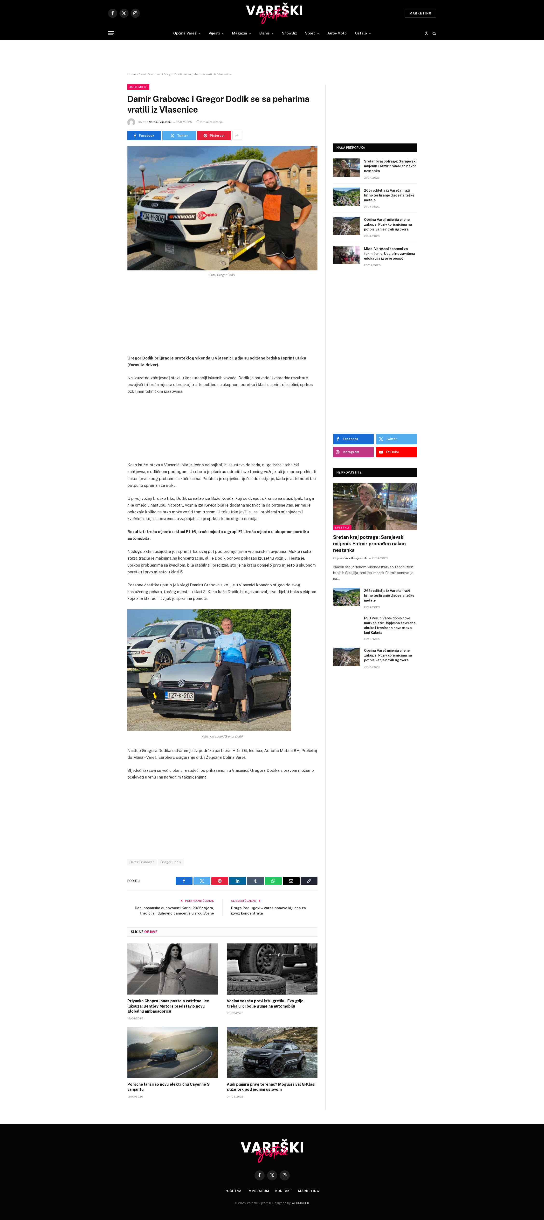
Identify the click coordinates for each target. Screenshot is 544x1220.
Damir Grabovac (142, 862)
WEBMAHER (300, 1203)
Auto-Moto (337, 33)
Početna (233, 1191)
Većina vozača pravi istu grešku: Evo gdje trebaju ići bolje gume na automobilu (265, 1004)
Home (131, 74)
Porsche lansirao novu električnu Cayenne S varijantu (168, 1087)
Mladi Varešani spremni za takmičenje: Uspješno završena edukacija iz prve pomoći (389, 253)
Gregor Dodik (170, 862)
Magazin (239, 33)
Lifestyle (342, 527)
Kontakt (283, 1191)
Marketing (420, 13)
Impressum (258, 1191)
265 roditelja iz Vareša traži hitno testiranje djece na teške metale (389, 195)
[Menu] (111, 33)
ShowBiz (289, 33)
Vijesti (214, 33)
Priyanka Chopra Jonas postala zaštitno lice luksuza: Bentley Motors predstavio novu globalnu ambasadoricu (168, 1006)
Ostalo (361, 33)
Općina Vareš (184, 33)
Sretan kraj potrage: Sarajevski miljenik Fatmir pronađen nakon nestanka (390, 166)
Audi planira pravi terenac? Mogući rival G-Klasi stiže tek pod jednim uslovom (271, 1087)
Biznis (264, 33)
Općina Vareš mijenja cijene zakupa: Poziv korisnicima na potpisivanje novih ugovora (388, 224)
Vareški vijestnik (160, 122)
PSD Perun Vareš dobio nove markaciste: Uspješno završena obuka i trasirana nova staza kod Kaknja (390, 625)
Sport (310, 33)
